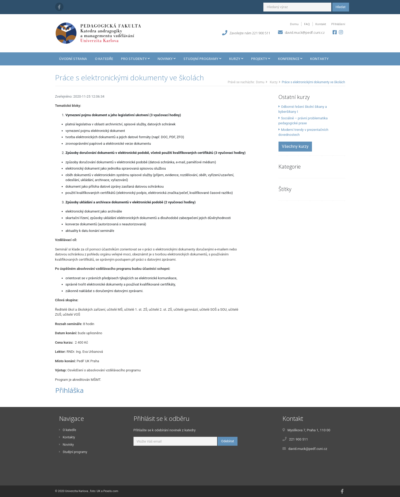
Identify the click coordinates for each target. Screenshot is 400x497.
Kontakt (320, 24)
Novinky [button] (167, 58)
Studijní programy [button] (202, 58)
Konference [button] (290, 58)
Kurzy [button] (236, 58)
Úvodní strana (73, 58)
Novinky (66, 444)
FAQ (307, 24)
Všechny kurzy (295, 146)
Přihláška (69, 390)
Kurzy (274, 82)
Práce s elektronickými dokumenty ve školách (129, 77)
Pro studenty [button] (135, 58)
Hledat (341, 7)
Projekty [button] (260, 58)
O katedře (104, 58)
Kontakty (319, 58)
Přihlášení (338, 24)
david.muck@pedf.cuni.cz (305, 32)
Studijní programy (73, 452)
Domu (294, 24)
